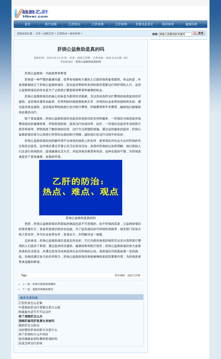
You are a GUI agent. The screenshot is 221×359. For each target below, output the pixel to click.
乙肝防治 (74, 24)
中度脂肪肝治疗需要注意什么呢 (39, 307)
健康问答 (191, 24)
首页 (27, 24)
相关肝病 (75, 33)
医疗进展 (51, 24)
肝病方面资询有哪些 (44, 284)
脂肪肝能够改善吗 (43, 289)
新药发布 (168, 24)
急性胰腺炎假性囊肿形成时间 (38, 338)
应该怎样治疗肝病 (30, 343)
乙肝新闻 (121, 24)
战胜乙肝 (49, 33)
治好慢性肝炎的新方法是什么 (38, 329)
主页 (38, 33)
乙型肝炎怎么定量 (30, 303)
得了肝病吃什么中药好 (33, 334)
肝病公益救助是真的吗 (88, 61)
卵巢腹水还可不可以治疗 (35, 312)
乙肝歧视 (98, 24)
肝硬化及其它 (145, 24)
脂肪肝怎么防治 (29, 325)
